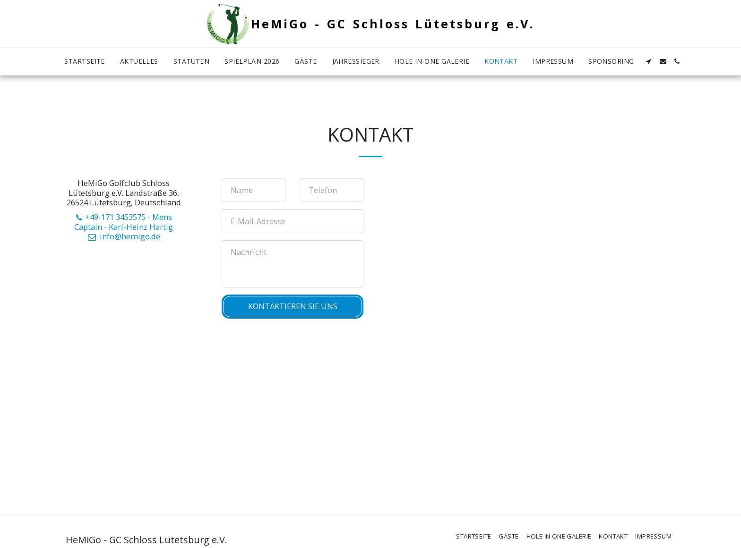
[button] (648, 61)
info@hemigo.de (123, 236)
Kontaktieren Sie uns (292, 306)
